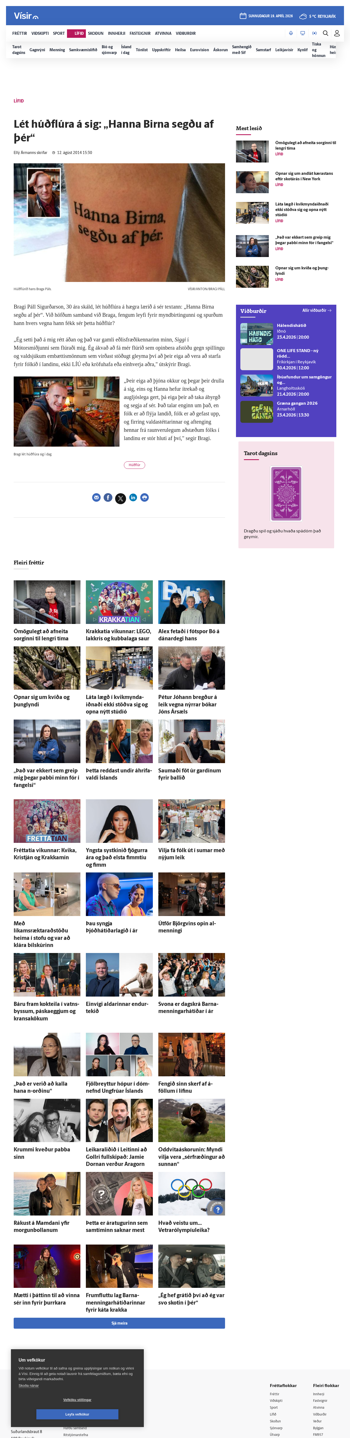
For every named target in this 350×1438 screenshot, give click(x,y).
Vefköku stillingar (45, 1414)
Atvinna (319, 1321)
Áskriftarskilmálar (84, 1356)
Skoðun (276, 1335)
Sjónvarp (277, 1342)
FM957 (319, 1349)
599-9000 (27, 1360)
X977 (317, 1356)
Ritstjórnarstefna (83, 1349)
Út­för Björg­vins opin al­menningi (188, 888)
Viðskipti (277, 1314)
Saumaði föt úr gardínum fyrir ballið (191, 757)
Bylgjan (319, 1342)
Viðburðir (321, 1328)
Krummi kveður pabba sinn (39, 1082)
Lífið (274, 1328)
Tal (315, 1363)
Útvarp (275, 1349)
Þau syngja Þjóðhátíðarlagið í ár (115, 888)
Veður (318, 1335)
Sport (274, 1321)
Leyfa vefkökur (110, 1414)
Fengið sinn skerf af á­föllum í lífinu (190, 1020)
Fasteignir (321, 1314)
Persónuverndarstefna (30, 1340)
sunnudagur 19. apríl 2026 (270, 16)
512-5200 (86, 1328)
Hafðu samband (83, 1342)
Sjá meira (119, 1237)
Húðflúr (136, 466)
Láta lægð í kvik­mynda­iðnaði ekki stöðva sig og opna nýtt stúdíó (301, 210)
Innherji (319, 1307)
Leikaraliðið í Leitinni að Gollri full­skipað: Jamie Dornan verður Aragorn (117, 1087)
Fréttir (275, 1307)
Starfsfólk (77, 1363)
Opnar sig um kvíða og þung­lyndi (44, 695)
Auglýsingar (79, 1335)
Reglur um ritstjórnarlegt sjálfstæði (32, 1330)
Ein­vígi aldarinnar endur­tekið (113, 951)
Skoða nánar (29, 1400)
